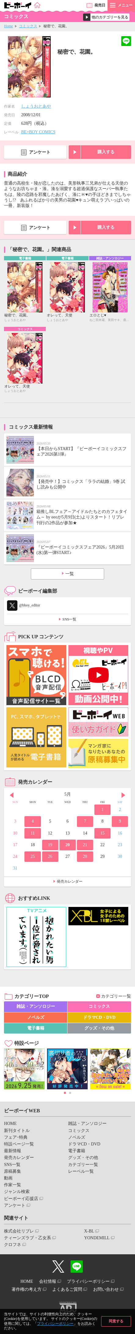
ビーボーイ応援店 (21, 1198)
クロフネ (12, 1244)
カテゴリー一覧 (116, 996)
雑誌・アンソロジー (35, 1006)
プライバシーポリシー (55, 1323)
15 (102, 833)
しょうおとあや (36, 106)
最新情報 (12, 1151)
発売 (99, 5)
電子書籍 (35, 1028)
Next (123, 795)
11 (33, 833)
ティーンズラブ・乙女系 (27, 1238)
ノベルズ (35, 1017)
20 (67, 845)
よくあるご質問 (67, 1289)
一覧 (69, 573)
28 (85, 856)
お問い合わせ (106, 1289)
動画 (8, 1178)
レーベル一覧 (81, 1171)
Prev (11, 795)
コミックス (28, 26)
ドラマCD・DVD (99, 1017)
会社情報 (47, 1281)
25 (33, 856)
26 (50, 856)
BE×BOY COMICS (38, 132)
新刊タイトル (17, 1130)
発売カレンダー (69, 881)
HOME (10, 1123)
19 (50, 845)
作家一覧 (12, 1185)
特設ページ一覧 (19, 1144)
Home (8, 26)
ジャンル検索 (17, 1191)
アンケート (39, 152)
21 (85, 845)
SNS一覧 (69, 619)
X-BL (89, 1231)
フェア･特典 (15, 1137)
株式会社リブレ (19, 1231)
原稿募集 (12, 1171)
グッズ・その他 (99, 1028)
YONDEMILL (97, 1238)
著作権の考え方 (27, 1289)
